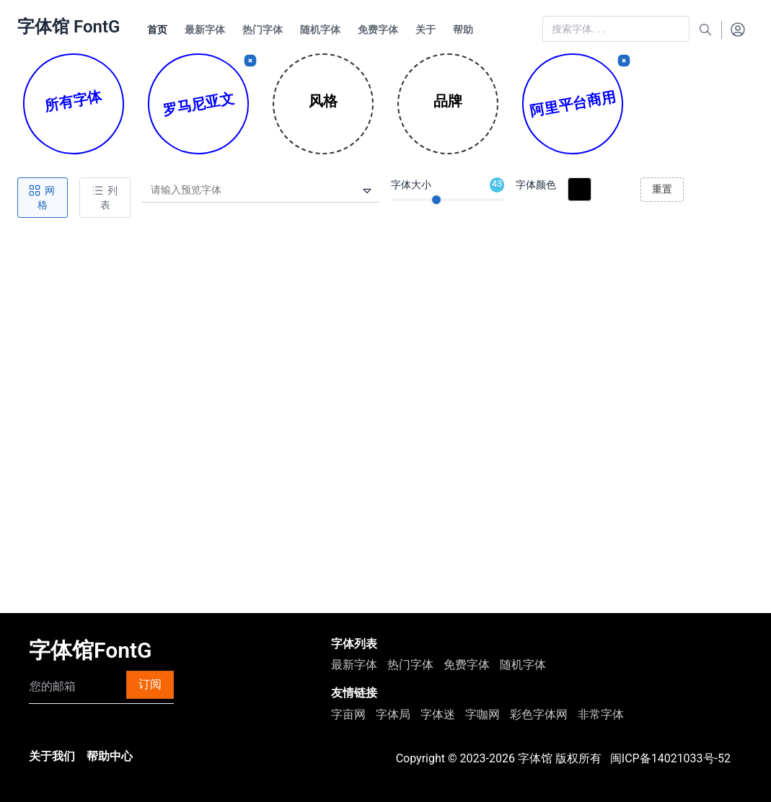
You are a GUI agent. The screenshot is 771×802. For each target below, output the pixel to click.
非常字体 (601, 714)
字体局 (393, 714)
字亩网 (348, 714)
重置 (662, 189)
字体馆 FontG (68, 27)
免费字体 (467, 664)
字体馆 (535, 758)
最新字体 (354, 664)
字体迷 (437, 714)
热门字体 (410, 664)
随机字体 (523, 664)
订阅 (150, 684)
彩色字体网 (539, 714)
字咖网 (482, 714)
